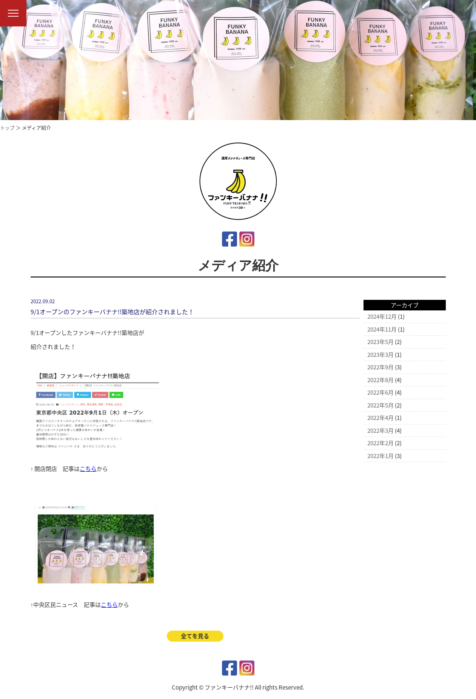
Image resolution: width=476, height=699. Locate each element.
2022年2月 (380, 443)
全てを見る (195, 636)
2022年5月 (380, 405)
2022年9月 (380, 367)
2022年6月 (380, 392)
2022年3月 (380, 430)
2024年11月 (382, 329)
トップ (7, 127)
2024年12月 (382, 316)
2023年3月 (380, 354)
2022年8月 (380, 380)
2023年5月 (380, 342)
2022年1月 (380, 456)
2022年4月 (380, 418)
